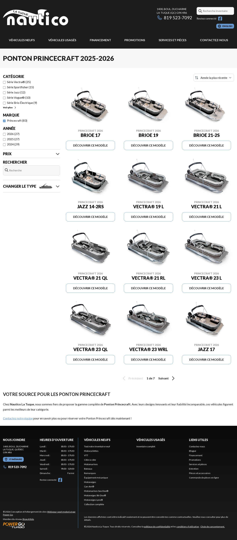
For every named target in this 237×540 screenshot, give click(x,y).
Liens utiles (198, 440)
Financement (100, 40)
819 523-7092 (174, 17)
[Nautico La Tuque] (35, 17)
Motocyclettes (91, 451)
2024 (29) (13, 144)
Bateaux (88, 468)
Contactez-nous (214, 40)
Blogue (192, 451)
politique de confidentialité (157, 526)
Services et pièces (172, 40)
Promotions (134, 40)
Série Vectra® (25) (19, 82)
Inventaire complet (145, 446)
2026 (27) (13, 134)
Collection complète (94, 504)
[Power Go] (40, 525)
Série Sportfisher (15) (20, 87)
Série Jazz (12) (16, 92)
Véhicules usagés (62, 40)
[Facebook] (220, 18)
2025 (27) (13, 139)
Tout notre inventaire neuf (97, 446)
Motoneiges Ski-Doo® (95, 495)
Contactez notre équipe (18, 418)
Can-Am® (89, 486)
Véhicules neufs (22, 40)
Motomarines (91, 464)
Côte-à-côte (90, 459)
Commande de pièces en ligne (204, 477)
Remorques (90, 473)
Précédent (132, 378)
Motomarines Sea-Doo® (96, 491)
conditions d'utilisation (187, 526)
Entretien (193, 468)
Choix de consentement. (212, 526)
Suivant (167, 378)
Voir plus (9, 107)
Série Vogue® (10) (18, 97)
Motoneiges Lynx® (93, 499)
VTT (86, 455)
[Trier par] (214, 78)
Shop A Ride (28, 519)
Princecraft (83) (17, 120)
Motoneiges (90, 482)
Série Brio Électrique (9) (22, 102)
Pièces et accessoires (200, 473)
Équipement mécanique (96, 477)
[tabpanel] (57, 460)
